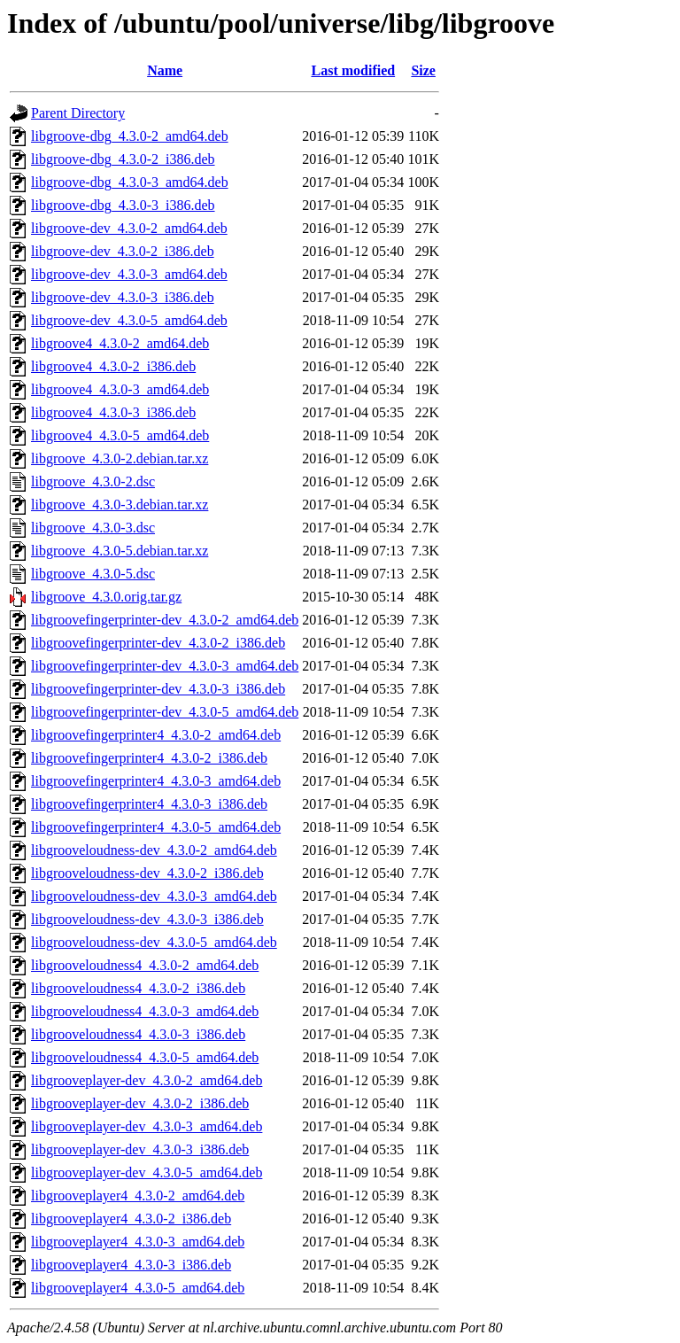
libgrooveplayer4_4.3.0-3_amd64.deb (137, 1241)
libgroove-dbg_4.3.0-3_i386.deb (123, 205)
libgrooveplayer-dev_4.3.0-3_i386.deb (140, 1149)
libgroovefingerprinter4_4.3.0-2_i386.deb (149, 757)
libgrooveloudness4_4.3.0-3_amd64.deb (145, 1011)
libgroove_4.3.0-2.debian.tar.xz (119, 458)
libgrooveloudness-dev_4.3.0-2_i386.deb (147, 873)
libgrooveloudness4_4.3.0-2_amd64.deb (145, 965)
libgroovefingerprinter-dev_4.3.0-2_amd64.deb (164, 619)
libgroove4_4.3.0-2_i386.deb (113, 366)
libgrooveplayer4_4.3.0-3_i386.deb (131, 1264)
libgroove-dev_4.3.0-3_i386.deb (122, 297)
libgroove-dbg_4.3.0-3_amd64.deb (129, 182)
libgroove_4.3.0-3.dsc (93, 527)
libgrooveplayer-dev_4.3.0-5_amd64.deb (146, 1172)
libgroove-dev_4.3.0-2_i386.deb (122, 251)
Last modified (353, 70)
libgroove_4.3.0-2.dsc (93, 481)
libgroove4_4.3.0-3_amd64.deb (120, 389)
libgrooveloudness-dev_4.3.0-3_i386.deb (147, 919)
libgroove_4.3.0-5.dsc (93, 573)
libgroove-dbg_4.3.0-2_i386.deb (123, 159)
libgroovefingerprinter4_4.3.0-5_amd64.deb (156, 827)
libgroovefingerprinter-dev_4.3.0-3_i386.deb (158, 688)
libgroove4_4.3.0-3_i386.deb (113, 412)
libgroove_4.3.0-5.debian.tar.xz (119, 550)
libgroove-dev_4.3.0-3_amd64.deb (129, 274)
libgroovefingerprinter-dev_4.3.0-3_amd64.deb (164, 665)
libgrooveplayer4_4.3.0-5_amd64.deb (137, 1287)
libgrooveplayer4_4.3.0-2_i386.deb (131, 1218)
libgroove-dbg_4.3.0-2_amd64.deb (129, 136)
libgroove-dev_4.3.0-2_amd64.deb (129, 228)
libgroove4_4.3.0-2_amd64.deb (120, 343)
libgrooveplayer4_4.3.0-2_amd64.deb (137, 1195)
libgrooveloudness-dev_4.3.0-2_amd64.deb (154, 850)
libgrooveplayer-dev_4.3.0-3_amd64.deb (146, 1126)
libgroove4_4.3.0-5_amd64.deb (120, 435)
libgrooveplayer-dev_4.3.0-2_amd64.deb (146, 1080)
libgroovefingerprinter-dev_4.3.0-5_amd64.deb (164, 711)
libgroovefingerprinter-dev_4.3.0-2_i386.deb (158, 642)
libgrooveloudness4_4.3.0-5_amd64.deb (145, 1057)
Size (423, 70)
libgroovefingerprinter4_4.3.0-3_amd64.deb (156, 780)
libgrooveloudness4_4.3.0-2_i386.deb (138, 988)
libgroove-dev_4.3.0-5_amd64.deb (129, 320)
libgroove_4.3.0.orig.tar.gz (106, 596)
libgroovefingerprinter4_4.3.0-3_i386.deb (149, 803)
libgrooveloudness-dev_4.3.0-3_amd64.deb (154, 896)
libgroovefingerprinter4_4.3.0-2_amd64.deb (156, 734)
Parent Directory (78, 112)
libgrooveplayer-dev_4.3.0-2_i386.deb (140, 1103)
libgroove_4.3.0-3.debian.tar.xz (119, 504)
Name (164, 70)
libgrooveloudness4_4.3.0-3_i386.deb (138, 1034)
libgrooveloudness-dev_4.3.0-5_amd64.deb (154, 942)
